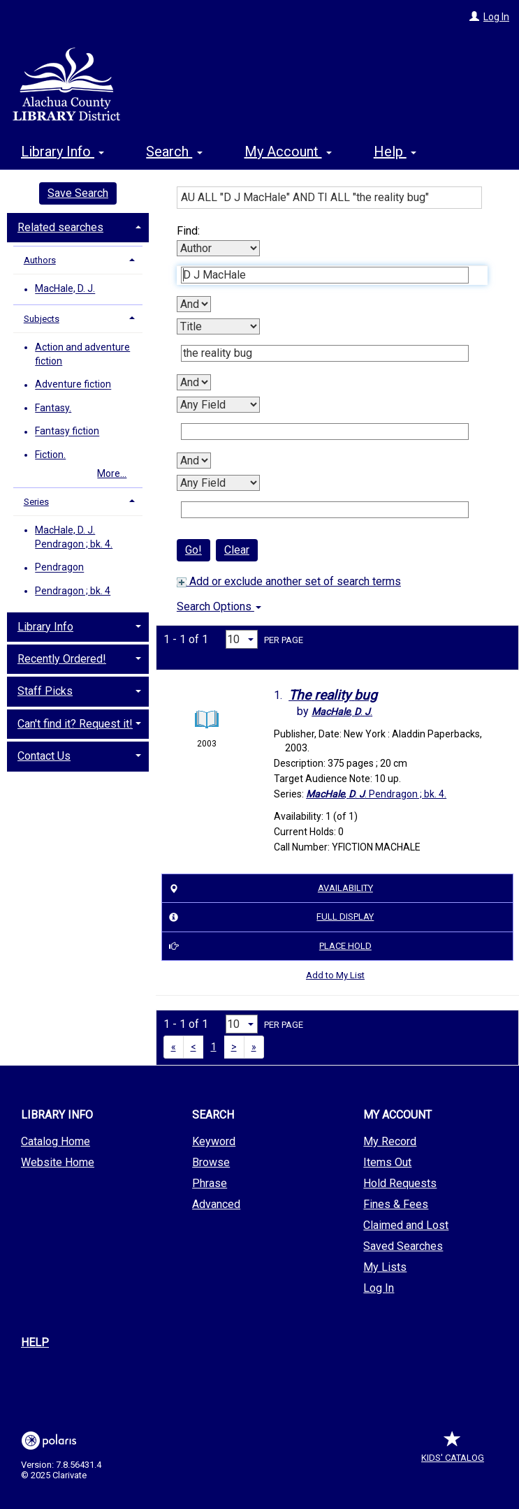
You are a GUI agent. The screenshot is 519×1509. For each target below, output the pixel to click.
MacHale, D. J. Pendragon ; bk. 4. (73, 537)
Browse (211, 1162)
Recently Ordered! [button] (61, 658)
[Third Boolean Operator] (194, 460)
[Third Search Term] (325, 431)
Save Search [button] (77, 193)
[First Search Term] (325, 275)
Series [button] (36, 501)
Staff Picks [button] (45, 691)
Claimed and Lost (405, 1225)
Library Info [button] (62, 149)
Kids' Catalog (452, 1450)
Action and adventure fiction (82, 354)
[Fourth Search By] (218, 483)
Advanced (216, 1204)
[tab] (78, 226)
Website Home (57, 1162)
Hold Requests (400, 1183)
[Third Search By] (218, 405)
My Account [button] (288, 149)
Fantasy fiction (67, 431)
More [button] (401, 151)
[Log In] (474, 16)
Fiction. (50, 454)
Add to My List (335, 975)
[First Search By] (218, 248)
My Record (389, 1141)
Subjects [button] (41, 319)
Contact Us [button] (44, 756)
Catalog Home (55, 1141)
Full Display (269, 917)
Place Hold (268, 946)
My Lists (385, 1267)
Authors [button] (40, 260)
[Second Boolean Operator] (194, 382)
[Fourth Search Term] (325, 509)
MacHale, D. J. (65, 289)
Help (35, 1342)
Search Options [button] (219, 606)
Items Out (387, 1162)
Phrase (209, 1183)
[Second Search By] (218, 326)
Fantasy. (53, 407)
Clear (236, 550)
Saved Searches (403, 1246)
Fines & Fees (395, 1204)
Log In (496, 16)
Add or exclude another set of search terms (289, 581)
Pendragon (59, 567)
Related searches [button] (60, 227)
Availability (269, 888)
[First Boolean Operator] (194, 304)
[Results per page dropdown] (242, 639)
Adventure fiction (73, 384)
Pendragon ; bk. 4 (72, 590)
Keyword (213, 1141)
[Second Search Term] (325, 353)
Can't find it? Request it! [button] (75, 723)
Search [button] (174, 149)
